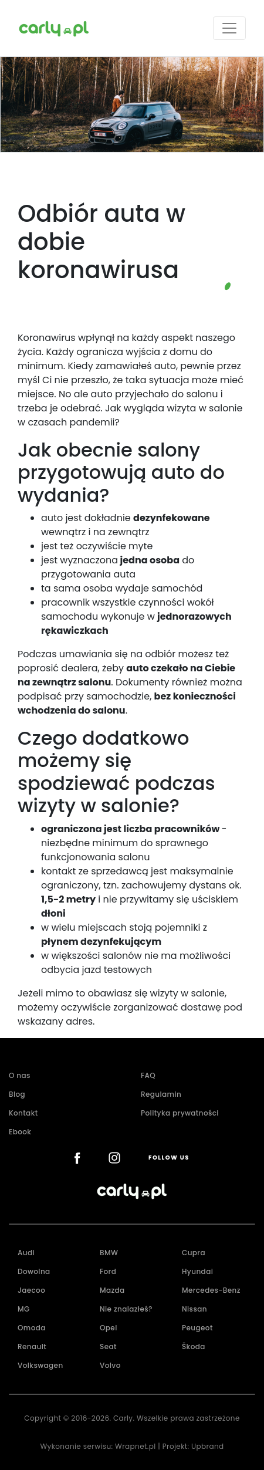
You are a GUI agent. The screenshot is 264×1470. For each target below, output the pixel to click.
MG (24, 1309)
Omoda (32, 1328)
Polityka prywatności (180, 1113)
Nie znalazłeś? (126, 1309)
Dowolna (34, 1271)
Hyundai (197, 1271)
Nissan (194, 1309)
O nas (20, 1075)
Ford (108, 1271)
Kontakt (23, 1113)
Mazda (112, 1290)
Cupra (193, 1253)
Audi (26, 1253)
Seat (108, 1346)
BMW (109, 1253)
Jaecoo (31, 1290)
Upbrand (207, 1446)
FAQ (148, 1075)
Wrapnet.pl (135, 1446)
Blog (17, 1094)
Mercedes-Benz (211, 1290)
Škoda (193, 1346)
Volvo (110, 1365)
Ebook (20, 1132)
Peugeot (197, 1328)
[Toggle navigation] (229, 28)
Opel (108, 1328)
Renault (32, 1346)
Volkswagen (40, 1365)
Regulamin (161, 1094)
